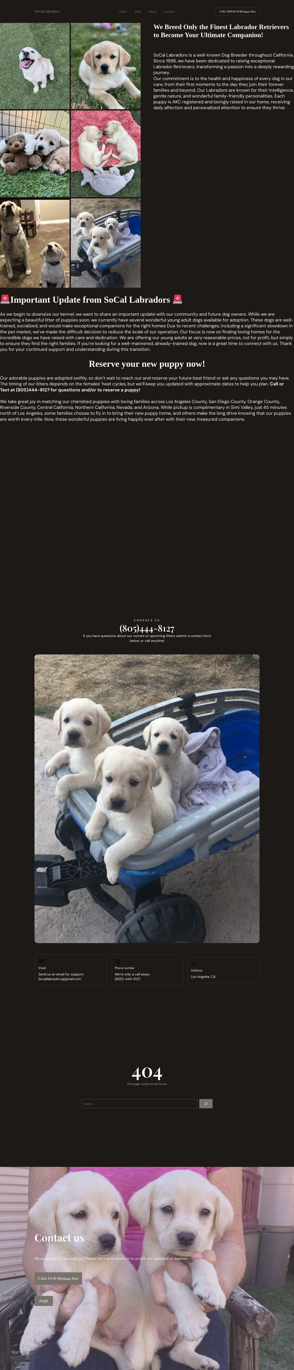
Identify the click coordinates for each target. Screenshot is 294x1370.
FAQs (43, 1301)
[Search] (206, 1103)
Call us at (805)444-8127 (58, 1278)
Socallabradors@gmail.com (59, 979)
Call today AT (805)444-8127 (237, 11)
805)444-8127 (34, 390)
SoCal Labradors (47, 11)
